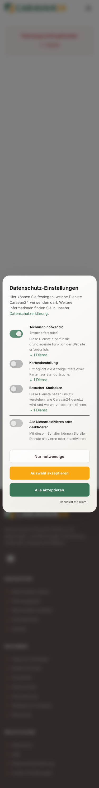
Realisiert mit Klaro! (73, 502)
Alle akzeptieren (49, 490)
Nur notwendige (49, 456)
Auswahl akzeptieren (49, 473)
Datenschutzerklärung (29, 313)
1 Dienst (38, 354)
